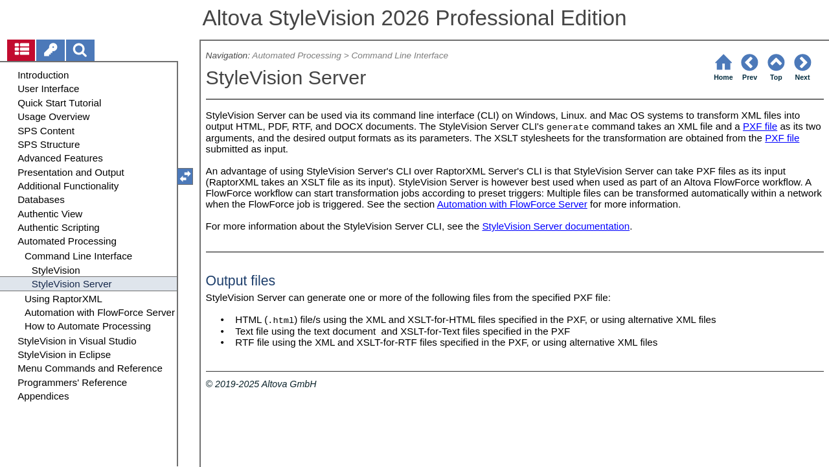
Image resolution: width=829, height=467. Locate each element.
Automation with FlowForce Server (512, 204)
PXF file (760, 126)
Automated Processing (296, 55)
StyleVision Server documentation (556, 226)
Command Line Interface (399, 55)
